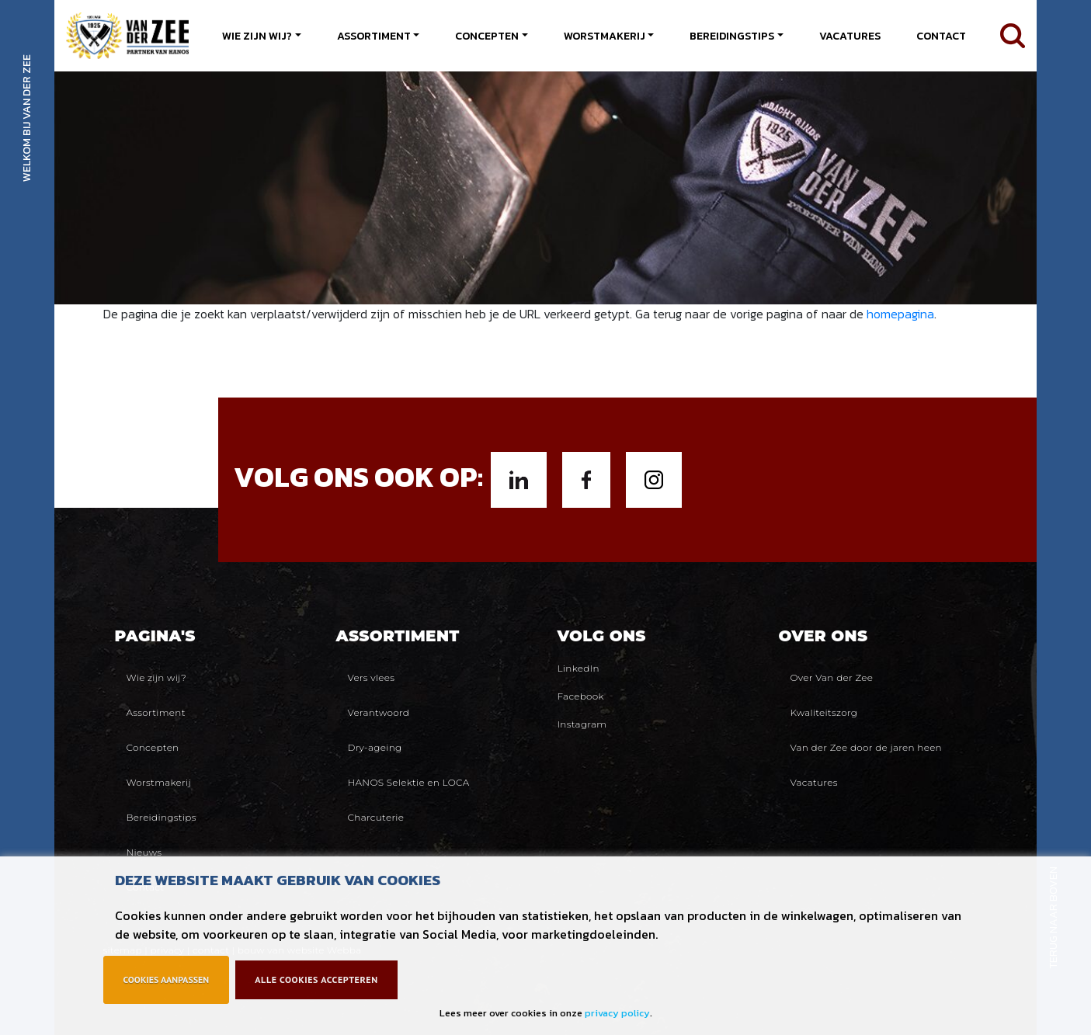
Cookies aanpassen (166, 979)
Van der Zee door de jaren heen (866, 747)
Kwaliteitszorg (824, 712)
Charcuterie (376, 817)
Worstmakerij (604, 36)
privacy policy (617, 1012)
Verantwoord (379, 712)
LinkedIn (578, 668)
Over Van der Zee (832, 677)
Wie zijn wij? (257, 36)
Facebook (581, 696)
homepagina (900, 313)
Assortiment (374, 36)
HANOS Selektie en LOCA (409, 782)
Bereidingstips (732, 36)
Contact (941, 36)
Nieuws (144, 852)
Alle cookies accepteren (316, 979)
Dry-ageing (375, 747)
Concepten (487, 36)
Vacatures (850, 36)
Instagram (582, 724)
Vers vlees (371, 677)
